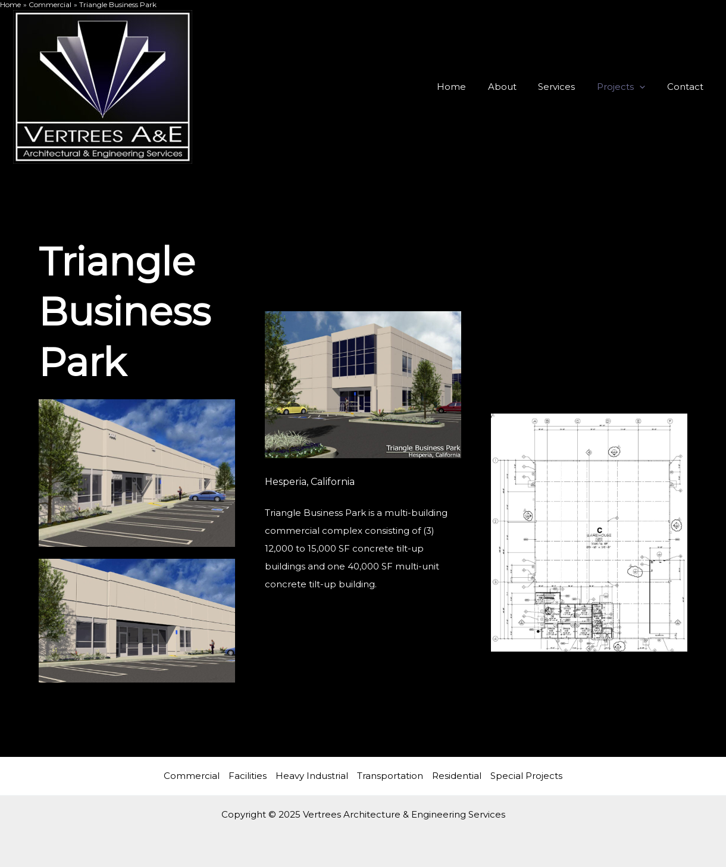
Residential (456, 775)
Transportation (390, 775)
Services (566, 86)
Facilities (248, 775)
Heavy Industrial (312, 775)
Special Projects (526, 775)
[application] (645, 87)
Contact (687, 86)
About (516, 86)
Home (469, 86)
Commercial (192, 775)
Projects (627, 87)
